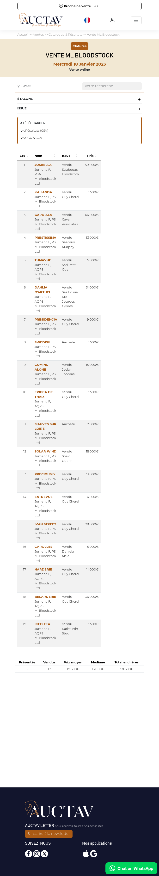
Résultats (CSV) (34, 130)
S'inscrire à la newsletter (49, 833)
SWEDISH (42, 342)
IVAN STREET (45, 524)
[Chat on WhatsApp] (131, 868)
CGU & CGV (31, 138)
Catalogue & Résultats (65, 34)
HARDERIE (43, 569)
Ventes (38, 34)
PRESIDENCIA (46, 319)
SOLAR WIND (45, 451)
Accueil (22, 34)
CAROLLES (43, 546)
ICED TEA (42, 624)
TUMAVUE (43, 260)
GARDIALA (43, 215)
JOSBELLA (43, 165)
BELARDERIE (45, 597)
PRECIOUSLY (45, 474)
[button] (88, 20)
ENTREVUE (44, 497)
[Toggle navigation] (136, 20)
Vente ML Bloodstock (103, 34)
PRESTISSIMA (45, 237)
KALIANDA (43, 192)
